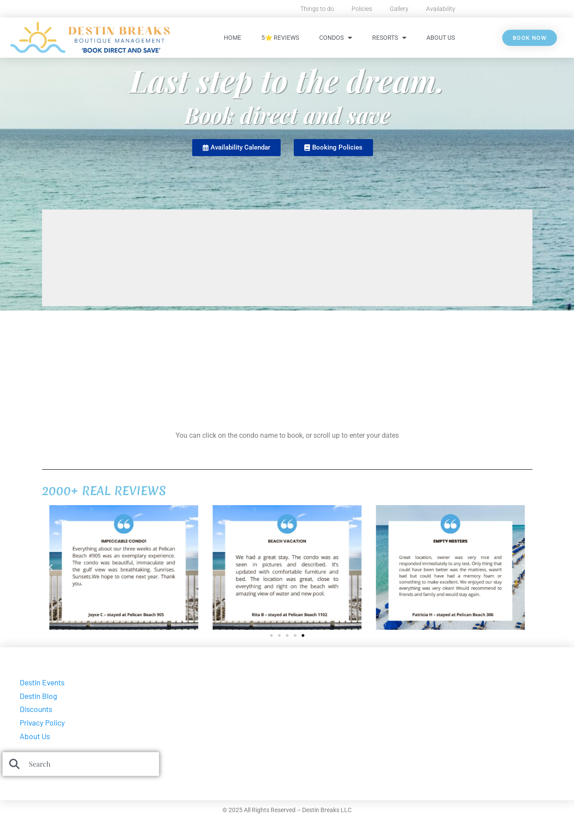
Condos (335, 37)
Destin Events (42, 682)
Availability (440, 8)
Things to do (317, 8)
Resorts (389, 37)
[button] (50, 567)
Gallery (399, 8)
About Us (440, 37)
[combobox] (80, 764)
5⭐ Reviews (280, 37)
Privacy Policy (42, 722)
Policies (362, 8)
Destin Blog (38, 696)
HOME (232, 37)
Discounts (36, 709)
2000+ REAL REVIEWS (104, 490)
